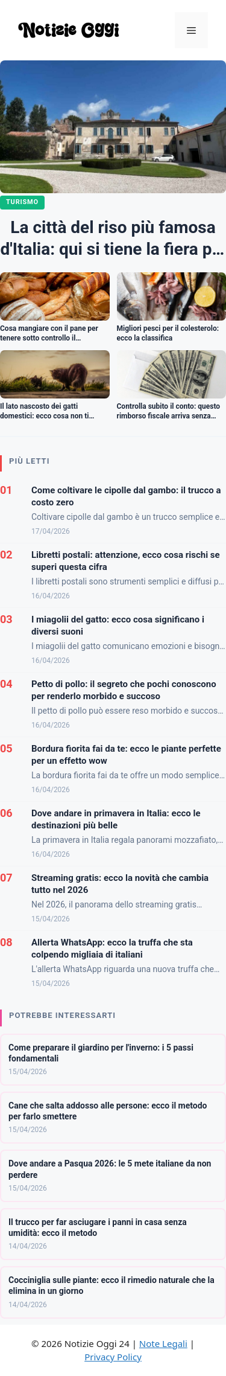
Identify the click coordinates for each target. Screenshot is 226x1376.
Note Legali (163, 1343)
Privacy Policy (113, 1357)
